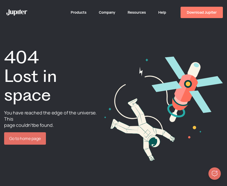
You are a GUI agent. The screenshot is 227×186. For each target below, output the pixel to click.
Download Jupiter (202, 12)
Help (162, 12)
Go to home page (25, 138)
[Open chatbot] (214, 173)
